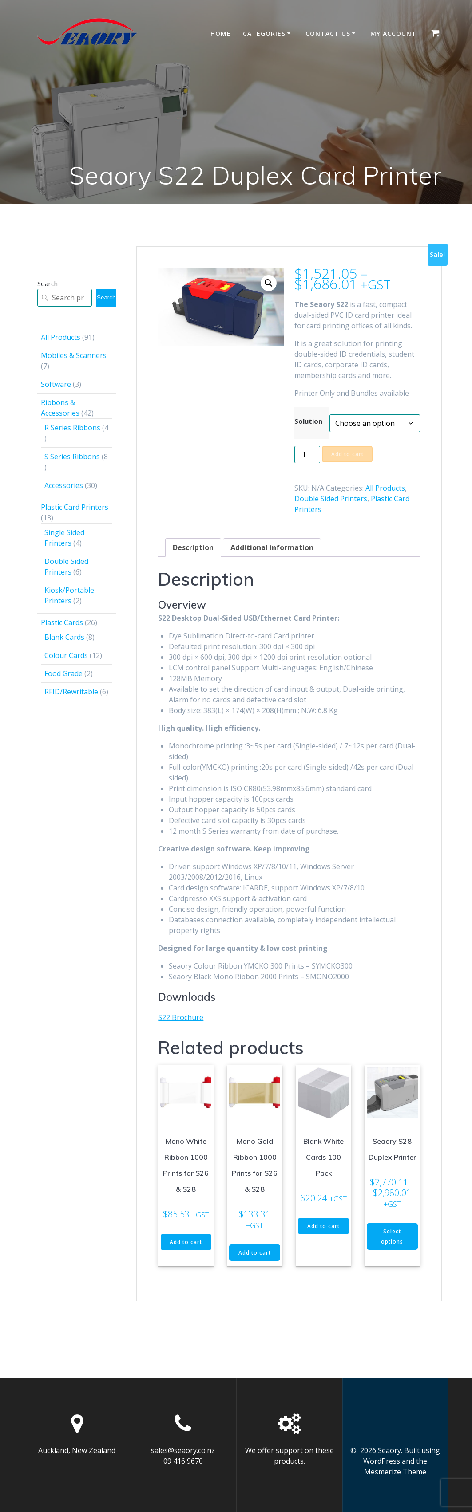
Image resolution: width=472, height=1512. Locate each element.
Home (220, 33)
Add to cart (348, 454)
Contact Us (327, 33)
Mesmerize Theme (395, 1472)
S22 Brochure (180, 1017)
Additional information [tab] (271, 547)
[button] (269, 283)
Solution (308, 421)
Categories (264, 33)
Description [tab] (193, 547)
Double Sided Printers (330, 499)
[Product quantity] (307, 454)
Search (47, 283)
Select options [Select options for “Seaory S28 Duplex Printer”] (392, 1237)
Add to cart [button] (186, 1247)
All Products (385, 488)
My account (393, 33)
